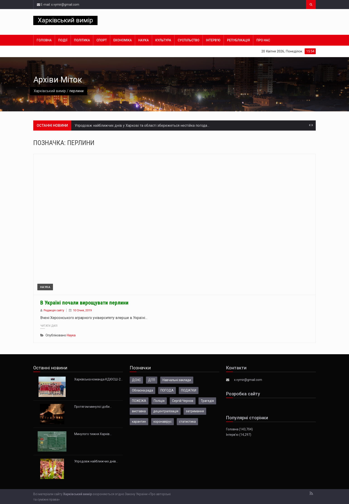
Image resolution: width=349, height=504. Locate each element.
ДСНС (136, 380)
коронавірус (162, 421)
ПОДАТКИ (188, 390)
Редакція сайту (54, 310)
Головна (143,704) (239, 429)
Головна (44, 40)
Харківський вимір (65, 20)
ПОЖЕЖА (139, 401)
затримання (195, 411)
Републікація (238, 40)
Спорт (101, 40)
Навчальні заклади (177, 380)
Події (62, 40)
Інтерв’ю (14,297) (238, 434)
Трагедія (207, 401)
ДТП (151, 380)
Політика (82, 40)
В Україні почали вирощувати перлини (84, 303)
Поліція (159, 401)
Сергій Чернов (182, 401)
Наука (143, 40)
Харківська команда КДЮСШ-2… (98, 379)
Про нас (263, 40)
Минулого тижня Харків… (93, 434)
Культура (163, 40)
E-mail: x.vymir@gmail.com (58, 4)
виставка (139, 411)
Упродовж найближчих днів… (96, 461)
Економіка (122, 40)
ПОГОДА (167, 390)
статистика (187, 421)
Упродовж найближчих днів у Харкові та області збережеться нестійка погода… (142, 125)
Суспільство (188, 40)
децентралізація (165, 411)
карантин (139, 421)
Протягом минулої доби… (93, 406)
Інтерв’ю (213, 40)
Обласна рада (142, 390)
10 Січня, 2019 (82, 310)
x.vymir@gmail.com (248, 380)
